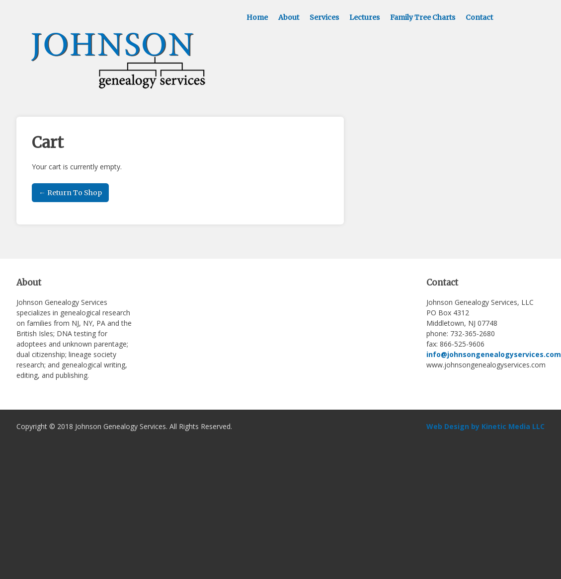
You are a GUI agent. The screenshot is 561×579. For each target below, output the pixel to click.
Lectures (364, 17)
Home (257, 17)
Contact (479, 17)
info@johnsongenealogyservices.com (493, 354)
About (288, 17)
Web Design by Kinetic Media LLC (485, 426)
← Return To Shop (70, 192)
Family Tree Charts (422, 17)
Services (324, 17)
